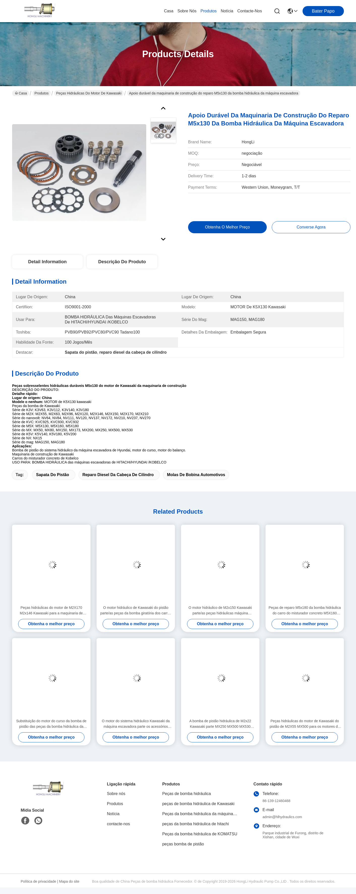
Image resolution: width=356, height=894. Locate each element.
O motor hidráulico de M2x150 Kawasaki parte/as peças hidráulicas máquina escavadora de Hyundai (220, 611)
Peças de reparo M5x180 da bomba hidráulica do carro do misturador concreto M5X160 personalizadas (305, 611)
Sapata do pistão (52, 475)
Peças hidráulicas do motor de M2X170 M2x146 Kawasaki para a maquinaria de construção (51, 611)
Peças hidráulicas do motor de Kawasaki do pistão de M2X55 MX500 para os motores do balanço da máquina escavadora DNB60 (305, 724)
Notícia (227, 11)
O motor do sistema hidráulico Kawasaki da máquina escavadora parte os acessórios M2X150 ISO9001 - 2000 (136, 724)
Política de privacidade (38, 881)
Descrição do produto (122, 261)
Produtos (208, 11)
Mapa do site (69, 881)
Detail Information (47, 261)
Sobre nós (187, 11)
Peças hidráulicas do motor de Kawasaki (89, 93)
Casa (168, 11)
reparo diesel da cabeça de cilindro (118, 475)
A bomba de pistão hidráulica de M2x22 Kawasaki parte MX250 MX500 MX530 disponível (220, 724)
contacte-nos (249, 11)
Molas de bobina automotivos (196, 475)
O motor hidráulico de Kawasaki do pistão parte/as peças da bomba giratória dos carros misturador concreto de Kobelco (135, 611)
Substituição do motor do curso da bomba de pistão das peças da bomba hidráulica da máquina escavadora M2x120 (51, 724)
